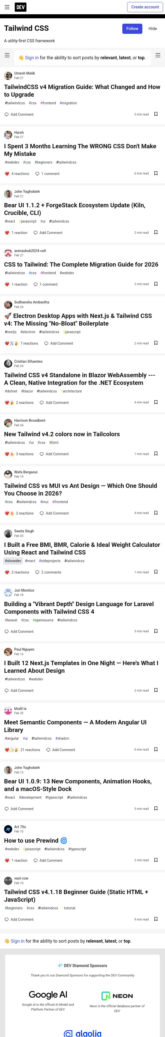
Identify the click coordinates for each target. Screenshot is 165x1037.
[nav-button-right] (158, 55)
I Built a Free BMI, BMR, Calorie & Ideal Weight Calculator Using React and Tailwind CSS (82, 548)
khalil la (20, 709)
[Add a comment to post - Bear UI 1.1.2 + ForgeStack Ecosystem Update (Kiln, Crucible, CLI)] (16, 232)
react (10, 221)
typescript (54, 797)
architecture (71, 391)
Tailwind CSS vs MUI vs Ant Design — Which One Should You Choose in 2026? (80, 489)
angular (12, 738)
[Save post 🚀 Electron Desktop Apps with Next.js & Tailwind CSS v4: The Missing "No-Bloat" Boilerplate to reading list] (156, 343)
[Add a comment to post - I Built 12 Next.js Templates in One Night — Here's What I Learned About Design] (19, 691)
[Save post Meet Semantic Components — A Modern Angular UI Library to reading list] (156, 750)
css (32, 103)
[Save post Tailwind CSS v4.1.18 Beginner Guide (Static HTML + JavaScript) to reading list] (156, 919)
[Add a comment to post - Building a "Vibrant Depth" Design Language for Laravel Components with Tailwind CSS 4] (19, 631)
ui (42, 221)
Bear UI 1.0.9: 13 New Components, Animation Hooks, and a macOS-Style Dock (78, 785)
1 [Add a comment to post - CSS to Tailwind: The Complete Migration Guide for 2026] (45, 284)
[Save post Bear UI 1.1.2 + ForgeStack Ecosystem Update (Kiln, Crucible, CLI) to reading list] (156, 233)
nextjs (11, 332)
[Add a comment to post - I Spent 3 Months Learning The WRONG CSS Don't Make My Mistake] (17, 173)
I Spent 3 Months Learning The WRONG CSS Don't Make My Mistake (80, 150)
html (53, 442)
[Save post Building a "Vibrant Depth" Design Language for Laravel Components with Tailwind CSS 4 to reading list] (156, 631)
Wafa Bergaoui (26, 472)
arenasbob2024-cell (30, 251)
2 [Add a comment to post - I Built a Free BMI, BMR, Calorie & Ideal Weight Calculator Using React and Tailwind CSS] (47, 572)
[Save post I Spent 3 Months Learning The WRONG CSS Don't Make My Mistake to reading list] (156, 174)
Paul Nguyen (24, 649)
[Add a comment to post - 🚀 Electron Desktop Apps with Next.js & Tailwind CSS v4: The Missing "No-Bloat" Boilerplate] (21, 343)
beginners (43, 162)
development (30, 797)
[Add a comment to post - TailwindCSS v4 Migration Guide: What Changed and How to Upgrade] (19, 114)
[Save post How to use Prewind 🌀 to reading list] (156, 860)
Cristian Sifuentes (28, 361)
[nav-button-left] (7, 55)
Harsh (19, 132)
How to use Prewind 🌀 (36, 840)
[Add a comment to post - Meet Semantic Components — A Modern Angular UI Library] (22, 749)
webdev (12, 162)
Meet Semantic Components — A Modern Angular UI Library (75, 726)
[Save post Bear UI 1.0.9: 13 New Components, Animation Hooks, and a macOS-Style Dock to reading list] (156, 809)
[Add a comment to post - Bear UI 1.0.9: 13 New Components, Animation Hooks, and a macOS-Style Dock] (19, 809)
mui (44, 502)
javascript (27, 221)
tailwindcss (15, 103)
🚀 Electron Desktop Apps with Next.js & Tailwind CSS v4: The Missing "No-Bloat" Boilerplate (78, 319)
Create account (145, 7)
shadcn (62, 738)
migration (68, 103)
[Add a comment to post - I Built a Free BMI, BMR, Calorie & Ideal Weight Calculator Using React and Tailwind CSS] (17, 572)
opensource (43, 620)
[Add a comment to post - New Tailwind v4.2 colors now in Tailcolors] (19, 454)
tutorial (68, 908)
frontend (48, 103)
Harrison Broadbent (29, 420)
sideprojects (50, 561)
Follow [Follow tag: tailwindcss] (132, 28)
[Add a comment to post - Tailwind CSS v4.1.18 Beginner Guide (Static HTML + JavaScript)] (19, 919)
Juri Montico (24, 590)
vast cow (21, 878)
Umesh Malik (24, 73)
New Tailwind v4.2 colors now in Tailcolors (62, 434)
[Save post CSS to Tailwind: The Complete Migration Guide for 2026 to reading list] (156, 284)
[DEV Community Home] (20, 7)
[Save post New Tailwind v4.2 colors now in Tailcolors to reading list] (156, 454)
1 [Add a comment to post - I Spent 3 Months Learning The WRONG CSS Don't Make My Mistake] (46, 174)
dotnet (11, 391)
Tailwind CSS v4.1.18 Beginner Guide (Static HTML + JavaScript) (76, 895)
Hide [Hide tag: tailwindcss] (152, 28)
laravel (11, 620)
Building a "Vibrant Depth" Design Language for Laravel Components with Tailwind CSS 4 (79, 608)
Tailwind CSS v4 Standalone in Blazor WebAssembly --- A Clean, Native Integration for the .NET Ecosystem (79, 379)
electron (27, 332)
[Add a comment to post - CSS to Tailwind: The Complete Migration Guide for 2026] (16, 284)
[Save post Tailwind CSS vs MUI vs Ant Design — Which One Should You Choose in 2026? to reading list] (156, 513)
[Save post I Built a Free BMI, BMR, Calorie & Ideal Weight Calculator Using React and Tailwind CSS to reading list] (156, 572)
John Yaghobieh (27, 191)
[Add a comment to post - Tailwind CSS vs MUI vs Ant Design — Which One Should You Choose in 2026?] (19, 513)
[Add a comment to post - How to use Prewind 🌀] (16, 860)
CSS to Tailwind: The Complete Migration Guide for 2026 (81, 264)
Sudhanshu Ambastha (31, 302)
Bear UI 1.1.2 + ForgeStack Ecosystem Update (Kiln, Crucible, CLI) (74, 209)
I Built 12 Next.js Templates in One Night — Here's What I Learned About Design (81, 667)
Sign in (32, 57)
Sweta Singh (24, 531)
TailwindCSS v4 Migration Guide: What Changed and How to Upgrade (82, 90)
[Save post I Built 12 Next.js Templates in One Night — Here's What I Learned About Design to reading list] (156, 690)
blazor (27, 391)
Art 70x (20, 827)
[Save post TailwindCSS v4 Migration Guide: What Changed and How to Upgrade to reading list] (156, 114)
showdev (13, 561)
